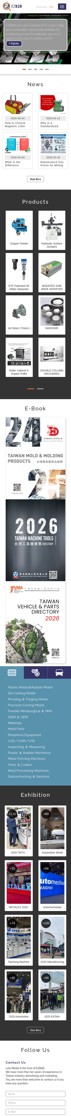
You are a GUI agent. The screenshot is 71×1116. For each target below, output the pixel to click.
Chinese (41, 6)
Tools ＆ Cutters (20, 765)
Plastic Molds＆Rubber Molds (30, 687)
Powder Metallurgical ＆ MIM (30, 711)
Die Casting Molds (22, 693)
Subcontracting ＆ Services (28, 776)
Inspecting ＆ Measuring (26, 747)
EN (51, 6)
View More (35, 1030)
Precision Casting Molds (26, 705)
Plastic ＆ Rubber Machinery (29, 753)
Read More (35, 179)
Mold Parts (16, 729)
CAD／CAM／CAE (21, 741)
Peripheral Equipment (24, 735)
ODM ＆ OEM (18, 717)
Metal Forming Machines (26, 759)
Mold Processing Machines (28, 770)
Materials (15, 723)
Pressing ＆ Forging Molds (28, 699)
